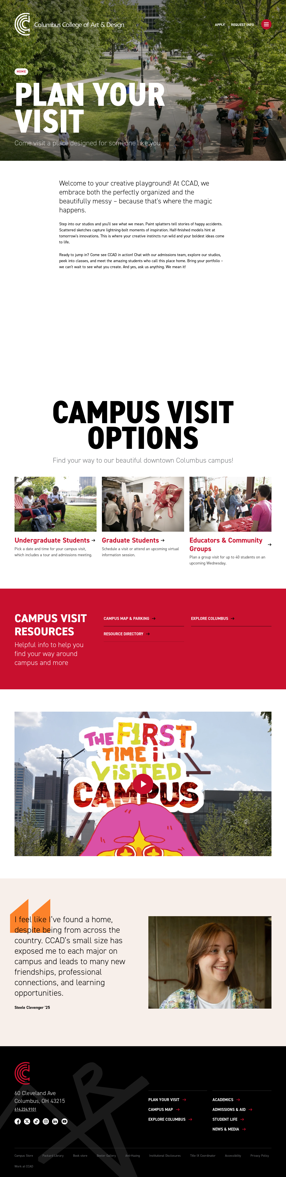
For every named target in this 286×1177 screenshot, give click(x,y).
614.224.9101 (25, 1109)
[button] (266, 24)
